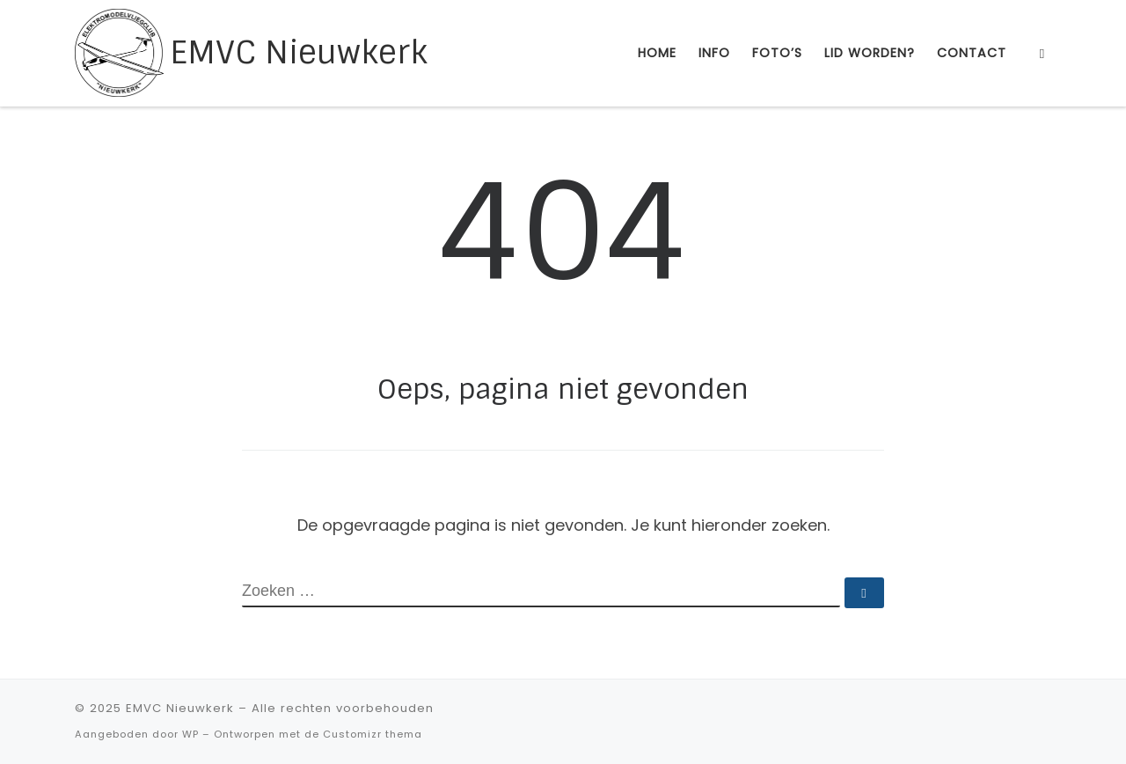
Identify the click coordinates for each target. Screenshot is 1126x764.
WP (190, 734)
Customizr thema (372, 734)
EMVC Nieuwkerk (180, 708)
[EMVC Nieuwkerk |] (119, 51)
